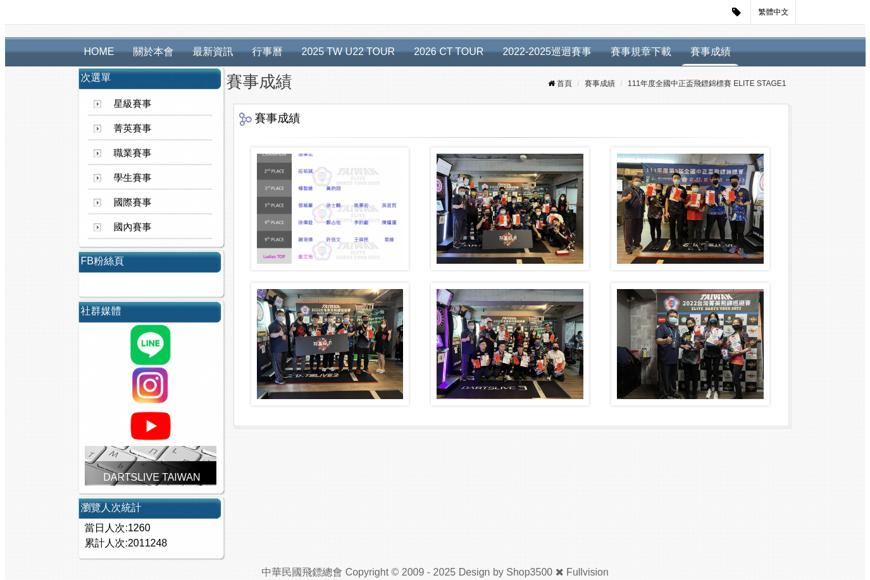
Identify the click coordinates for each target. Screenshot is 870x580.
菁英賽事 (133, 128)
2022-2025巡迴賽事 (547, 51)
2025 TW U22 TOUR (348, 51)
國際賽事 (133, 202)
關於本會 (154, 51)
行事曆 (267, 51)
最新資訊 (213, 51)
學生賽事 (133, 177)
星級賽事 (133, 103)
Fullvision (587, 572)
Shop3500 (529, 572)
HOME (99, 51)
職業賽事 (133, 152)
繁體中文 (774, 12)
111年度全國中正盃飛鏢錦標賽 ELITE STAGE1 (707, 83)
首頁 (564, 83)
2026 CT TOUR (448, 51)
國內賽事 (133, 226)
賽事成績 (710, 51)
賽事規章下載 (641, 51)
